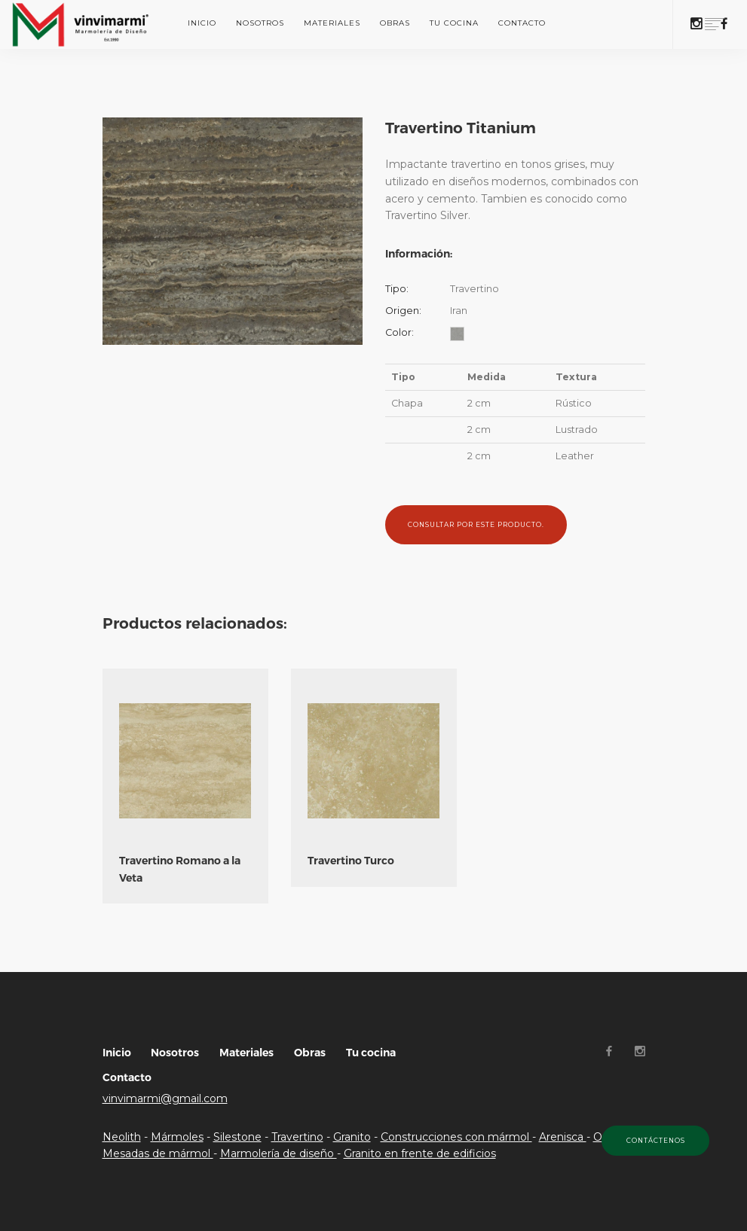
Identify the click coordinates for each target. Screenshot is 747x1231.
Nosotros (260, 23)
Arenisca (562, 1137)
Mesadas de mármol (158, 1153)
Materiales (332, 23)
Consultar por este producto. (476, 525)
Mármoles (177, 1137)
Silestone (237, 1137)
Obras (395, 23)
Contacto (522, 23)
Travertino (297, 1137)
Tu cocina (454, 23)
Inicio (202, 23)
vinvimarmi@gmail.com (165, 1098)
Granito (352, 1137)
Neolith (122, 1137)
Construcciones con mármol (456, 1137)
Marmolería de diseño (278, 1153)
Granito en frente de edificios (420, 1153)
